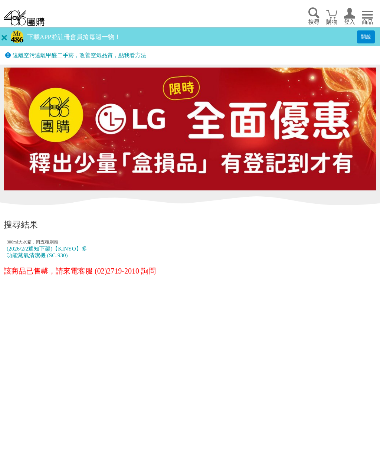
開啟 (366, 37)
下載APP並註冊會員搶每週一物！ (74, 36)
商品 (367, 22)
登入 (349, 22)
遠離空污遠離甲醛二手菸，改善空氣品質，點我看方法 (79, 55)
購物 (331, 22)
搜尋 (314, 22)
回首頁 (24, 18)
